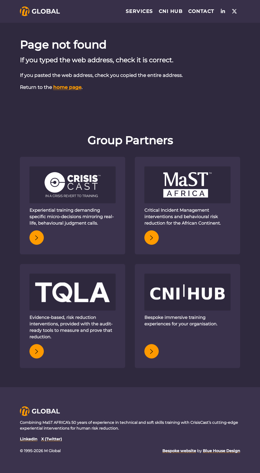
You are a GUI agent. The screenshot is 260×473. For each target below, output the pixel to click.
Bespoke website (179, 451)
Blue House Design (221, 451)
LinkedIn (28, 439)
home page (67, 87)
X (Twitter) (51, 439)
